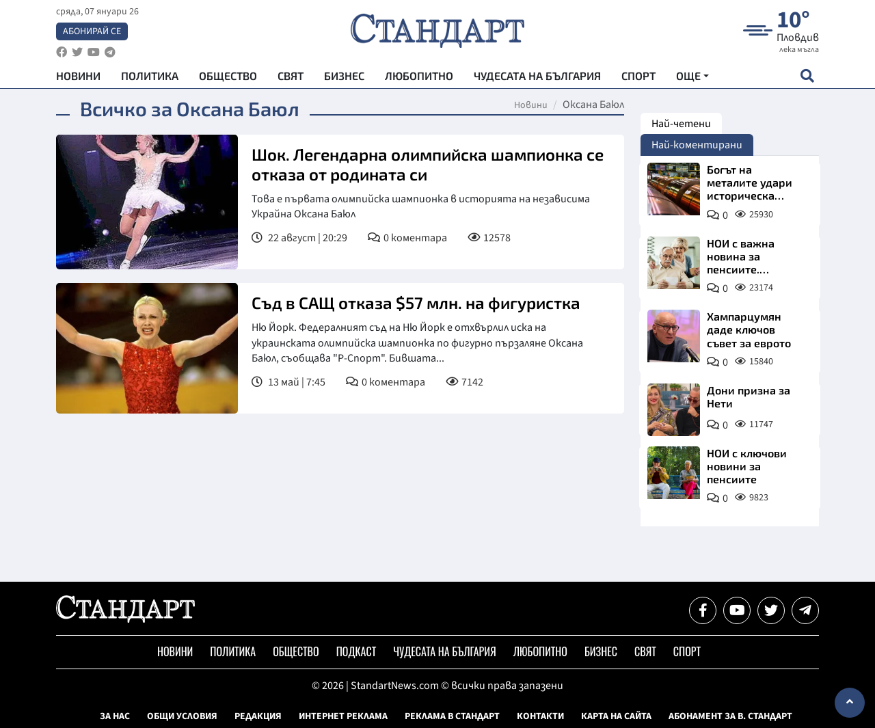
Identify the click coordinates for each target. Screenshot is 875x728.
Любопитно (419, 75)
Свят (291, 75)
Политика (149, 75)
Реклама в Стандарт (452, 716)
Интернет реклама (343, 716)
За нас (115, 716)
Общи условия (182, 716)
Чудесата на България (537, 75)
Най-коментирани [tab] (696, 144)
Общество (228, 75)
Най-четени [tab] (681, 123)
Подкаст (356, 651)
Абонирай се (92, 31)
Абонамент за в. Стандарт (730, 716)
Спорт (638, 75)
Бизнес (344, 75)
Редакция (258, 716)
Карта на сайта (616, 716)
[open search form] (807, 76)
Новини (78, 75)
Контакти (540, 716)
